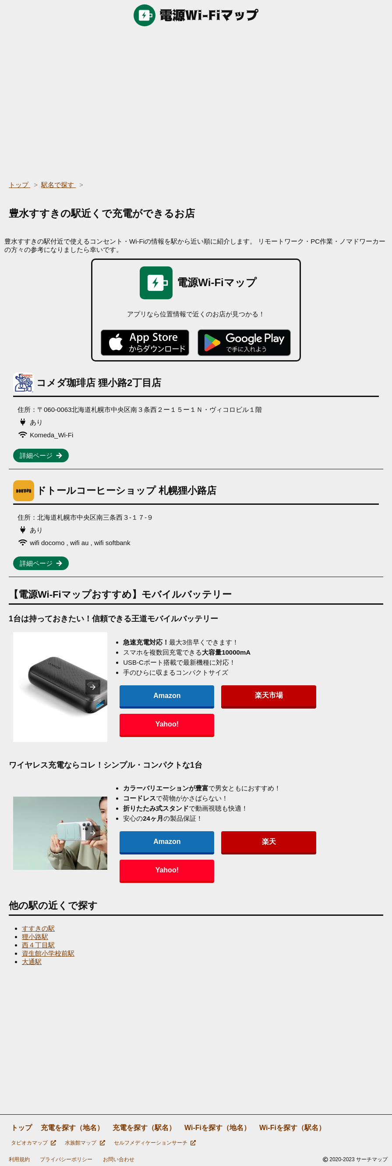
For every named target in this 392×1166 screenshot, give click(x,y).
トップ (21, 1126)
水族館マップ (85, 1141)
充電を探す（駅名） (144, 1126)
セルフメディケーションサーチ (155, 1141)
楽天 (221, 854)
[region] (196, 101)
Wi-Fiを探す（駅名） (292, 1126)
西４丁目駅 (38, 943)
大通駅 (32, 960)
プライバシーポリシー (66, 1158)
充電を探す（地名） (72, 1126)
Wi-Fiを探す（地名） (217, 1126)
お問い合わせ (118, 1158)
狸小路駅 (35, 935)
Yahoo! (280, 709)
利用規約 (19, 1158)
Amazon (161, 709)
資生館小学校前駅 (48, 951)
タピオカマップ (33, 1141)
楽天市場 (221, 709)
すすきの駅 (38, 926)
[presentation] (108, 686)
